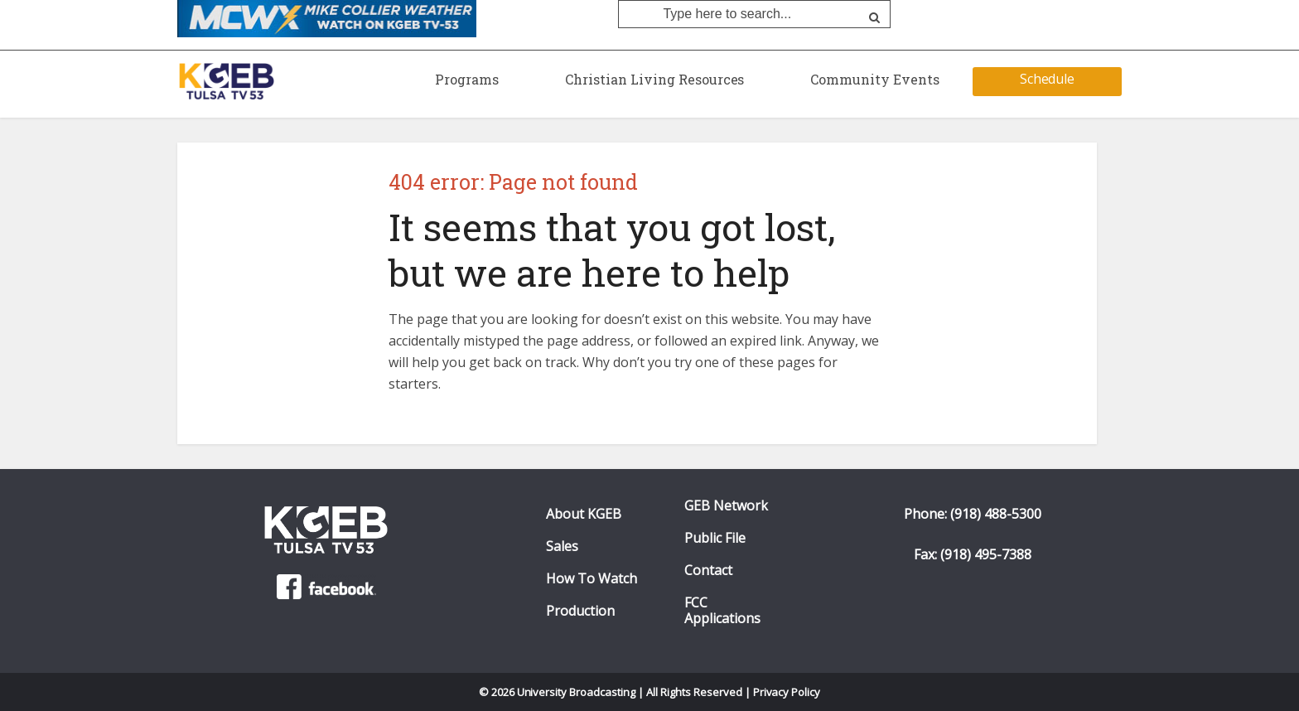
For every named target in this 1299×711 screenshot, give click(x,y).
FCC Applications (722, 610)
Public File (715, 538)
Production (580, 611)
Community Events (874, 79)
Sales (562, 546)
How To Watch (591, 579)
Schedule (1047, 79)
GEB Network (726, 506)
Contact (708, 570)
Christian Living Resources (654, 79)
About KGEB (583, 514)
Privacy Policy (787, 691)
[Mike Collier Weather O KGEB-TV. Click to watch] (326, 17)
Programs (467, 79)
